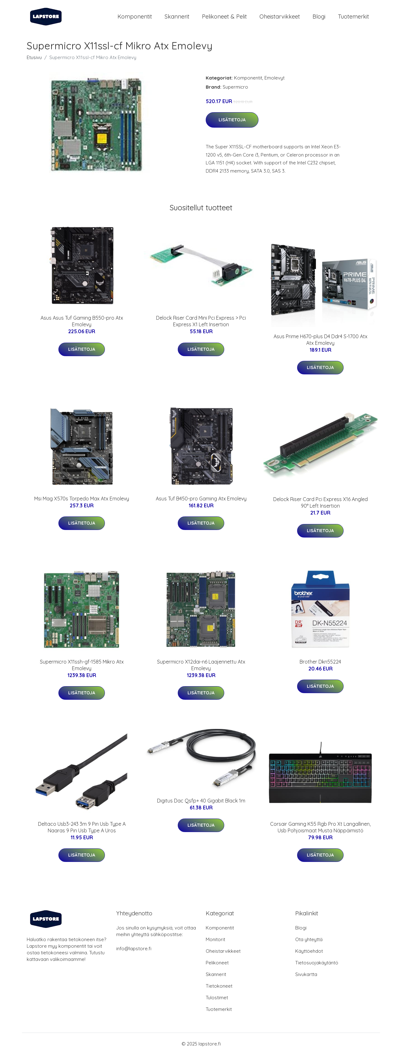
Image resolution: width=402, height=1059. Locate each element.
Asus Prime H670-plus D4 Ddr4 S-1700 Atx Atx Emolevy (320, 344)
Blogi (318, 18)
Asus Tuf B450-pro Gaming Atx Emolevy (201, 503)
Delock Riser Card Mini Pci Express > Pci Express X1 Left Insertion (201, 325)
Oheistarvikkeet (279, 18)
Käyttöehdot (309, 955)
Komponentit (134, 18)
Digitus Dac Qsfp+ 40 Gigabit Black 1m (201, 805)
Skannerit (177, 18)
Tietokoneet (219, 990)
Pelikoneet (217, 967)
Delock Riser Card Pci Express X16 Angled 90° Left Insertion (320, 506)
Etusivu (34, 62)
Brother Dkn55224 (320, 666)
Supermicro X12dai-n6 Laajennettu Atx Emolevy (201, 669)
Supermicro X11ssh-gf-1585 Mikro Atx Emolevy (82, 669)
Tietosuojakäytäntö (316, 967)
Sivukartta (306, 979)
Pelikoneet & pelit (224, 18)
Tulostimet (217, 1002)
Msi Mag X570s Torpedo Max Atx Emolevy (81, 503)
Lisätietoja (232, 124)
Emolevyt (274, 82)
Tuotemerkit (353, 18)
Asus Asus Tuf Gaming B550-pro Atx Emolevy (82, 325)
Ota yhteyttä (309, 944)
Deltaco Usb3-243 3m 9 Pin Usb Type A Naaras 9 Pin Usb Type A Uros (82, 831)
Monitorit (215, 944)
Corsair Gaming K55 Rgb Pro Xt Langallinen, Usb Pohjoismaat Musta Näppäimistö (320, 831)
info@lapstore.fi (133, 953)
